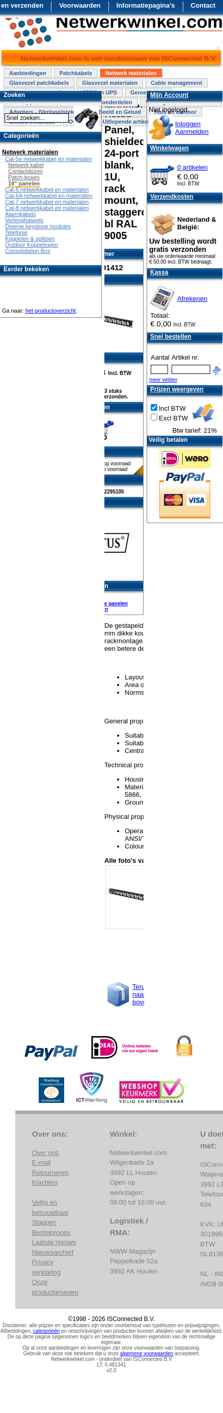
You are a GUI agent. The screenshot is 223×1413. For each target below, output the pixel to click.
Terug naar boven (141, 994)
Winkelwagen (169, 148)
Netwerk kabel (26, 165)
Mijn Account (169, 95)
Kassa (159, 272)
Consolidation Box (27, 251)
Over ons (45, 1153)
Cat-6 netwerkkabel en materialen (47, 189)
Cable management (176, 83)
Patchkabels (76, 73)
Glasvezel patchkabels (39, 83)
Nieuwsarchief (53, 1252)
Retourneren (50, 1172)
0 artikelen (192, 167)
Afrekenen (192, 298)
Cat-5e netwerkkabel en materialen (48, 159)
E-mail (41, 1162)
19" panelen (24, 183)
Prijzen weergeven (177, 389)
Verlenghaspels (24, 220)
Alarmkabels (20, 214)
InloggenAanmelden (192, 127)
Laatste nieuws (54, 1242)
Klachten (45, 1182)
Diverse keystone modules (38, 226)
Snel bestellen (170, 336)
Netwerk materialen (131, 73)
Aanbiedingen (27, 73)
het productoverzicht (50, 311)
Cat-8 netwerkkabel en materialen (47, 208)
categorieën (46, 1331)
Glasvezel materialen (109, 83)
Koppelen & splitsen (29, 239)
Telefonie (16, 232)
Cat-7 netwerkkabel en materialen (47, 202)
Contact (203, 5)
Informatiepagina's (146, 5)
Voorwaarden (79, 5)
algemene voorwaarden (147, 1353)
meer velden (163, 380)
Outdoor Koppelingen (31, 245)
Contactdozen (25, 171)
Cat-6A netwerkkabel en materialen (48, 196)
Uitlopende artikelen (129, 122)
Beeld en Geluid (120, 112)
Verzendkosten (171, 196)
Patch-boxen (24, 177)
